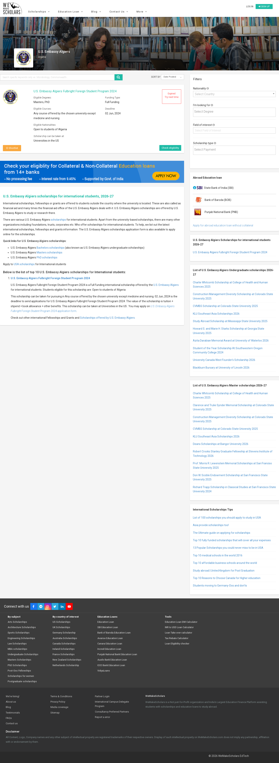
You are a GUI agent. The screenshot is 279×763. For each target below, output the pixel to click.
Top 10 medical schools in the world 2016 (217, 555)
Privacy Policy (57, 701)
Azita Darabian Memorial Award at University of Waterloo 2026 (231, 340)
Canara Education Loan (109, 644)
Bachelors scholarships (50, 247)
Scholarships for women (21, 676)
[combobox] (234, 94)
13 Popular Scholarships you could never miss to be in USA (228, 547)
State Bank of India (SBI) (213, 188)
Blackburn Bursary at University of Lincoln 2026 (221, 367)
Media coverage (59, 707)
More (142, 11)
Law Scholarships (17, 644)
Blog (96, 11)
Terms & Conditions (61, 696)
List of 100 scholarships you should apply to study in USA (227, 517)
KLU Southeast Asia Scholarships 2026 (216, 313)
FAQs (9, 718)
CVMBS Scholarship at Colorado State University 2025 (225, 306)
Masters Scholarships (19, 660)
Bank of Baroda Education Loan (114, 633)
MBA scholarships (17, 649)
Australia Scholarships (65, 638)
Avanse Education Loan (110, 638)
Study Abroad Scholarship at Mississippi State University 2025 (230, 321)
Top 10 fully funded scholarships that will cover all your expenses (232, 540)
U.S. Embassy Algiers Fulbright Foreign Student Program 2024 (75, 91)
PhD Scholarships (17, 665)
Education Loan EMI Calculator (181, 622)
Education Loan (71, 11)
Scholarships (39, 11)
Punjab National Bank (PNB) (215, 212)
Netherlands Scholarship (66, 665)
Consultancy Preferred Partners (112, 711)
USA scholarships (24, 264)
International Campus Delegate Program (112, 704)
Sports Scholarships (19, 633)
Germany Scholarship (64, 633)
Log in (249, 6)
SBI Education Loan (107, 627)
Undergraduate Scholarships (23, 654)
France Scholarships (64, 654)
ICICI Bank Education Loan (111, 665)
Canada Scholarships (64, 644)
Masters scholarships (49, 252)
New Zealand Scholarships (67, 660)
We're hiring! (12, 696)
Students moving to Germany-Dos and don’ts (220, 585)
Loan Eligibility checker (177, 644)
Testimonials (13, 712)
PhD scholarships (47, 257)
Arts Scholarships (17, 622)
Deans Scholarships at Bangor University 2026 (220, 443)
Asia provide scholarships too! (211, 525)
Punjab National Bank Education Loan (117, 654)
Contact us (12, 723)
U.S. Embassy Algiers (166, 284)
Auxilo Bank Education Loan (112, 660)
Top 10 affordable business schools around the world (225, 562)
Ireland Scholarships (64, 649)
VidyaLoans (103, 671)
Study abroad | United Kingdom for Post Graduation (223, 570)
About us (11, 701)
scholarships (58, 219)
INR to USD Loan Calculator (179, 627)
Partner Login (102, 696)
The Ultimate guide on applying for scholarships (221, 532)
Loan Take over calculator (178, 633)
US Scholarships (61, 622)
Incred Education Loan (109, 649)
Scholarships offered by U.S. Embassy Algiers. (107, 317)
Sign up (264, 6)
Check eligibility (170, 147)
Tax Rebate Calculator (176, 638)
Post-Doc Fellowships (19, 671)
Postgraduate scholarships (22, 681)
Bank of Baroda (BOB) (212, 200)
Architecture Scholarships (22, 627)
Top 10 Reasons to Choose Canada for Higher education (226, 578)
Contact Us (119, 11)
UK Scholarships (61, 627)
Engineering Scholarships (21, 638)
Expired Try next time (172, 95)
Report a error (102, 717)
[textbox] (235, 112)
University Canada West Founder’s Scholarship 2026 (224, 359)
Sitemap (55, 712)
